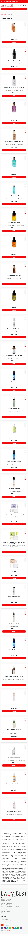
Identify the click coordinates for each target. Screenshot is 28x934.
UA (3, 1)
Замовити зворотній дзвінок (8, 920)
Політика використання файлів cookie (10, 906)
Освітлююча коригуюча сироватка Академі (14, 90)
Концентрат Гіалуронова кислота (14, 464)
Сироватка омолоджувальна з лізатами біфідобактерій (14, 679)
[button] (25, 23)
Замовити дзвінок (15, 1)
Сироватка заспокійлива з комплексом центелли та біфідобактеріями (14, 733)
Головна (2, 12)
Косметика (8, 12)
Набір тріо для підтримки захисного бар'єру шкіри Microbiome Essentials (14, 546)
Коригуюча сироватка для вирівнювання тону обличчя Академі (14, 117)
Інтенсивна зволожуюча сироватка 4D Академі (14, 63)
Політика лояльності (6, 911)
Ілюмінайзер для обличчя (14, 626)
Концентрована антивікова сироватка (14, 706)
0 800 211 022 (8, 1)
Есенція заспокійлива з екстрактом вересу (14, 814)
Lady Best (9, 930)
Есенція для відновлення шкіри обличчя (14, 251)
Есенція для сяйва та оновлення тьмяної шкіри (14, 225)
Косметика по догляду (16, 12)
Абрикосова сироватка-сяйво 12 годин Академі (14, 37)
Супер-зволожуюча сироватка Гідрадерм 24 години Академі (14, 172)
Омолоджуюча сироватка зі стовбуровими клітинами (14, 331)
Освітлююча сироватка (14, 599)
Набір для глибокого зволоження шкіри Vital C (14, 573)
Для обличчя (3, 14)
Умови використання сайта (7, 902)
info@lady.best (4, 919)
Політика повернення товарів (8, 903)
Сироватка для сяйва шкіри (14, 438)
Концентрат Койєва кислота (14, 652)
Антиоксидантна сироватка (14, 411)
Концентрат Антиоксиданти (14, 384)
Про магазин (4, 897)
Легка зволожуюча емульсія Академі (14, 198)
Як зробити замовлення (7, 899)
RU (4, 1)
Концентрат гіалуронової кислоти (14, 358)
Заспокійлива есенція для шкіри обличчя (14, 305)
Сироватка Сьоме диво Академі (14, 278)
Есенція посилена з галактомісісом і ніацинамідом (14, 760)
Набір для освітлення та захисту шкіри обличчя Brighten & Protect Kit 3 (14, 518)
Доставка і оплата (5, 900)
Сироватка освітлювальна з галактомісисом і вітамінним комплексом (14, 787)
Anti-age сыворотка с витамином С (14, 491)
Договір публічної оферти (7, 904)
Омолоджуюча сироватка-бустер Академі (14, 144)
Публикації (3, 912)
